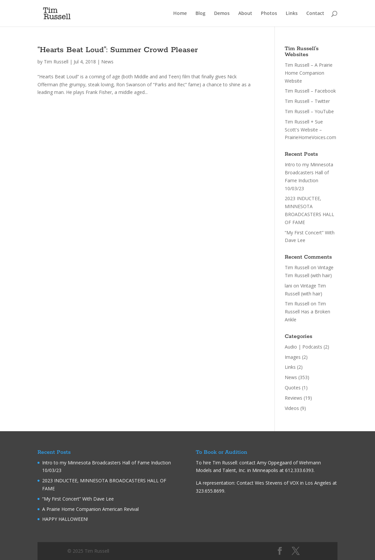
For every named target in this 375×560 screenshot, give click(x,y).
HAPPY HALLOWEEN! (65, 519)
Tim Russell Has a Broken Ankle (307, 311)
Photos (269, 13)
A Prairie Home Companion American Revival (90, 509)
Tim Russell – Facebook (310, 91)
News (107, 61)
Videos (292, 408)
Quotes (293, 387)
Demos (222, 13)
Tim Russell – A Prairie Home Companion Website (309, 73)
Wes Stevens (268, 483)
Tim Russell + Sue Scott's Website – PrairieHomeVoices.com (310, 130)
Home (180, 13)
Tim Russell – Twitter (307, 101)
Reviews (293, 398)
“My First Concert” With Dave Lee (78, 499)
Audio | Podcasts (303, 347)
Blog (200, 13)
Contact (315, 13)
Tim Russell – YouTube (309, 111)
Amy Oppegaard (274, 462)
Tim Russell (56, 61)
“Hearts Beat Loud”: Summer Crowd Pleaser (118, 50)
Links (292, 13)
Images (293, 357)
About (245, 13)
